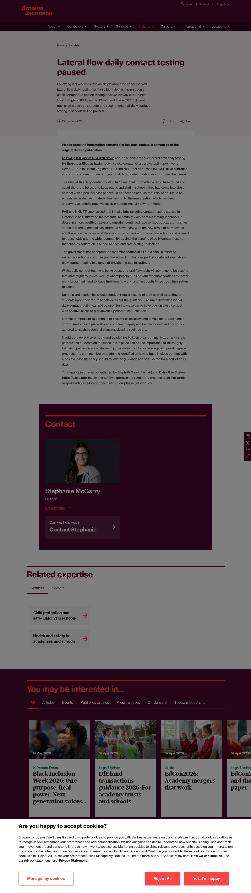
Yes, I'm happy (206, 883)
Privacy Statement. (73, 866)
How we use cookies (206, 861)
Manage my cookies (46, 883)
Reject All (162, 883)
